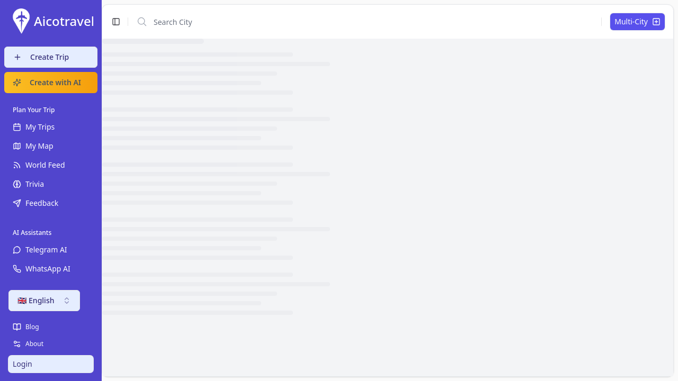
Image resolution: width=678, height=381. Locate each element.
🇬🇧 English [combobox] (44, 300)
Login (22, 364)
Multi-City (637, 21)
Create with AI (47, 82)
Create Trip (41, 57)
